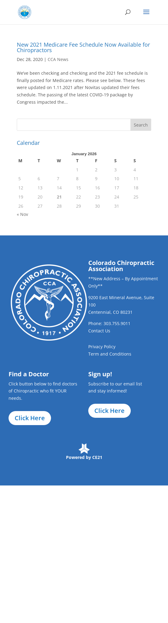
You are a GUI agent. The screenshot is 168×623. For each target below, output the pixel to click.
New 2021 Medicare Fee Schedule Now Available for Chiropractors (83, 47)
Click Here (30, 418)
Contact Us (99, 331)
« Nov (22, 214)
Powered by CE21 (84, 457)
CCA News (58, 59)
